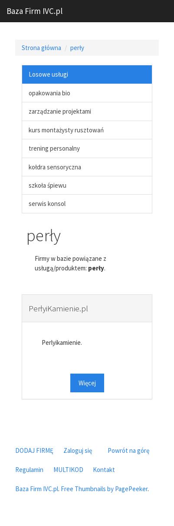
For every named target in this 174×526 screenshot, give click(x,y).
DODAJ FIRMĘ (34, 450)
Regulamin (29, 469)
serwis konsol (47, 203)
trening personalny (54, 148)
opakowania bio (49, 93)
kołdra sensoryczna (55, 167)
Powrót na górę (128, 450)
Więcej (87, 383)
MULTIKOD (68, 469)
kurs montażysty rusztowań (66, 130)
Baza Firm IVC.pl (34, 11)
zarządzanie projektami (60, 111)
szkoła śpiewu (47, 185)
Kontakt (104, 469)
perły (77, 48)
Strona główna (41, 48)
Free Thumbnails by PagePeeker (104, 489)
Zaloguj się (77, 450)
